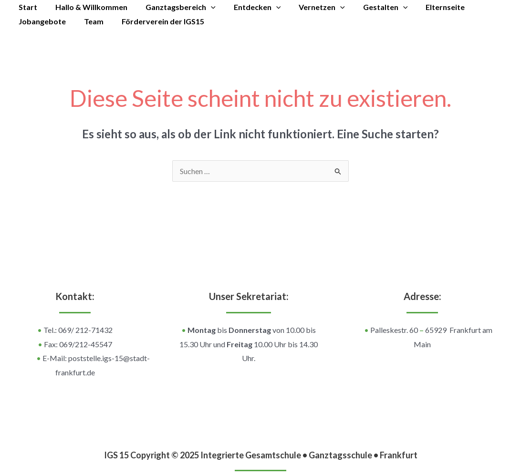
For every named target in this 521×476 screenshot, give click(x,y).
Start (26, 6)
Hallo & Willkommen (87, 6)
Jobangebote (40, 21)
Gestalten (369, 7)
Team (89, 21)
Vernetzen (309, 7)
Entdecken (247, 7)
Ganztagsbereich (173, 7)
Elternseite (426, 6)
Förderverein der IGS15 (156, 21)
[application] (203, 7)
